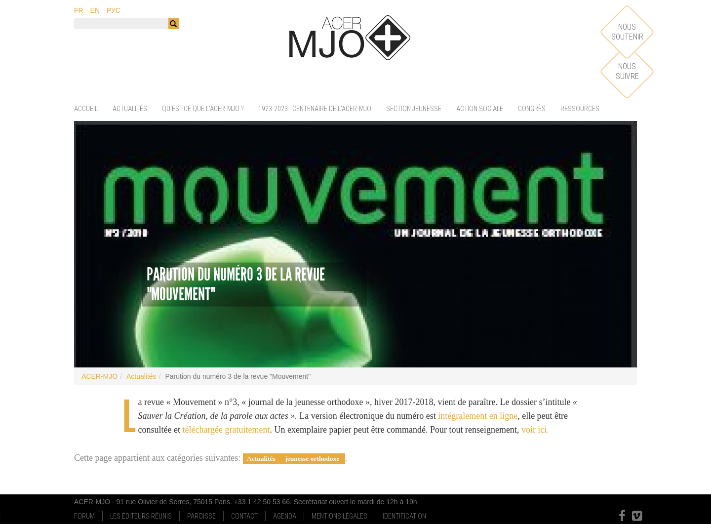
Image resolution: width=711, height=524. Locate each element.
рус (113, 10)
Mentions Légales (339, 516)
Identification (404, 516)
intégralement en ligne (477, 416)
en (95, 10)
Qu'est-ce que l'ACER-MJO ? (202, 109)
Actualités (130, 109)
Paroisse (201, 516)
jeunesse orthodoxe (313, 458)
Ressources (579, 109)
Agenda (284, 516)
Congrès (532, 109)
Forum (84, 516)
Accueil (86, 109)
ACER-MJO (99, 376)
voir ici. (535, 430)
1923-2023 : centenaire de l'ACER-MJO (314, 109)
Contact (244, 516)
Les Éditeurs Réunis (141, 516)
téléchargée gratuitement (226, 430)
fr (78, 10)
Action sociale (479, 109)
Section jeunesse (413, 109)
